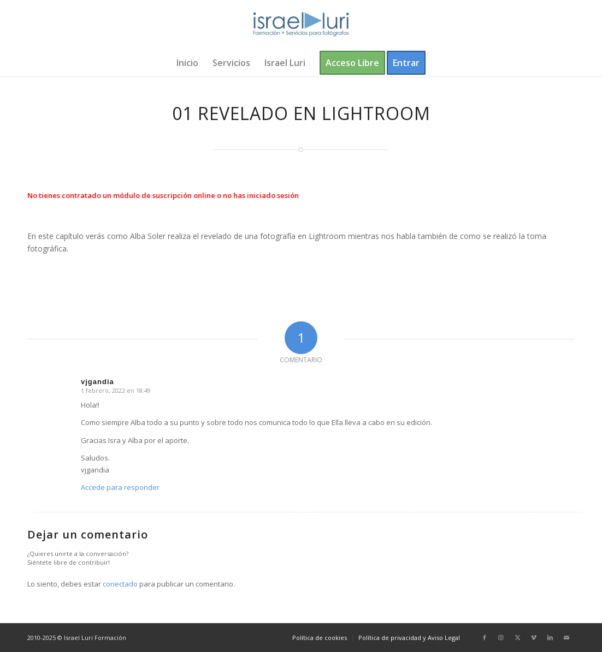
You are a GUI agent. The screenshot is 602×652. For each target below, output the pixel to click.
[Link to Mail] (566, 637)
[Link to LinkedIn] (550, 637)
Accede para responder (120, 487)
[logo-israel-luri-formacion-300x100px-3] (301, 24)
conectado (120, 584)
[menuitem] (187, 62)
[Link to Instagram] (501, 637)
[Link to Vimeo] (534, 637)
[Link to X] (517, 637)
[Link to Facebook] (484, 637)
